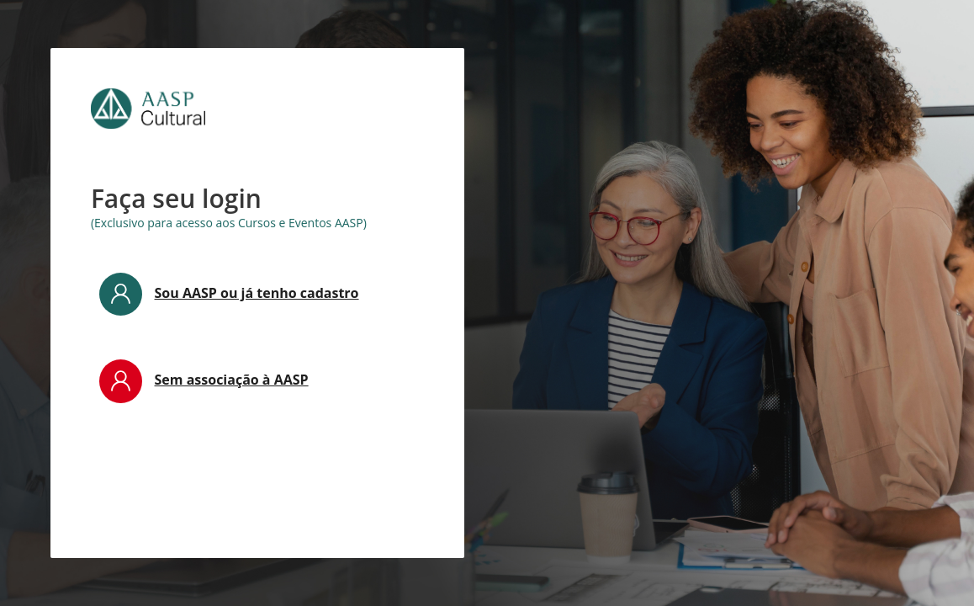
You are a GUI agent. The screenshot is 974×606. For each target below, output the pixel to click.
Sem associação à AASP (232, 379)
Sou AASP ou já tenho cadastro (257, 293)
